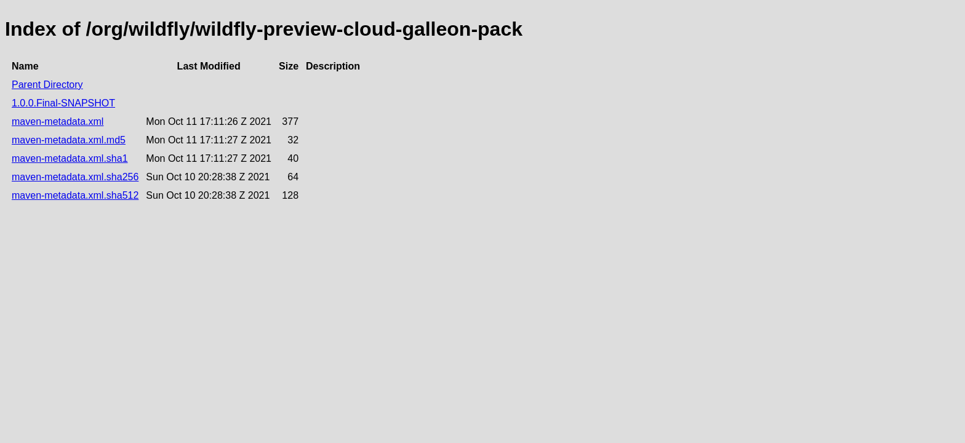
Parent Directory (47, 84)
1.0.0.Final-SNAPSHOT (63, 103)
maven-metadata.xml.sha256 (75, 177)
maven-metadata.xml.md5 (69, 140)
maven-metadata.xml (57, 121)
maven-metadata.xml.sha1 (70, 158)
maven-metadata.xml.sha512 (75, 195)
